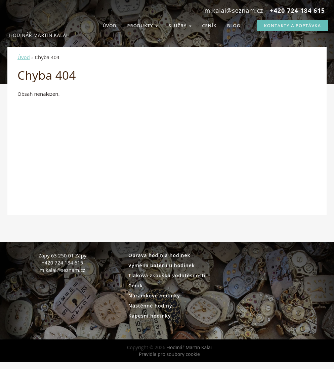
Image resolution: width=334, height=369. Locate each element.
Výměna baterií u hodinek (161, 265)
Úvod (109, 26)
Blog (233, 26)
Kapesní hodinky (149, 316)
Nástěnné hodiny (150, 305)
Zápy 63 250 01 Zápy (62, 255)
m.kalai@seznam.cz (234, 10)
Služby (180, 26)
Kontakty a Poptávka (292, 26)
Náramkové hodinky (154, 295)
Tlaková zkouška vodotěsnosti (167, 275)
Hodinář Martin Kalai (31, 23)
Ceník (209, 26)
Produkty (142, 26)
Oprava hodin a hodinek (159, 255)
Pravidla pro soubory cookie (169, 354)
